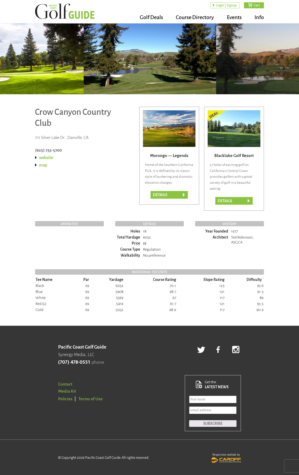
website (46, 157)
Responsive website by (226, 457)
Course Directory (193, 18)
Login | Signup (226, 5)
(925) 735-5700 (48, 150)
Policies (65, 399)
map (43, 165)
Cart (257, 5)
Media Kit (67, 391)
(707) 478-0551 (74, 362)
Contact (65, 384)
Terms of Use (90, 399)
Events (233, 18)
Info (259, 18)
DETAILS (225, 201)
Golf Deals (149, 18)
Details (160, 195)
